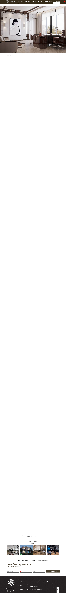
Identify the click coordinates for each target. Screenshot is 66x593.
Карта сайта (29, 589)
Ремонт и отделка (31, 1)
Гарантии (21, 589)
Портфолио (46, 1)
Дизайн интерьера (24, 1)
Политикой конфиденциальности (43, 560)
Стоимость (41, 1)
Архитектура (37, 1)
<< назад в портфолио (10, 55)
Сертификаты (22, 590)
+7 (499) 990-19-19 (57, 1)
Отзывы (21, 586)
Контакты (50, 1)
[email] (39, 571)
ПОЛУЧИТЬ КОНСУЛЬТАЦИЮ (53, 571)
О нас (19, 1)
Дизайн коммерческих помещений (20, 565)
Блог (34, 590)
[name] (13, 571)
